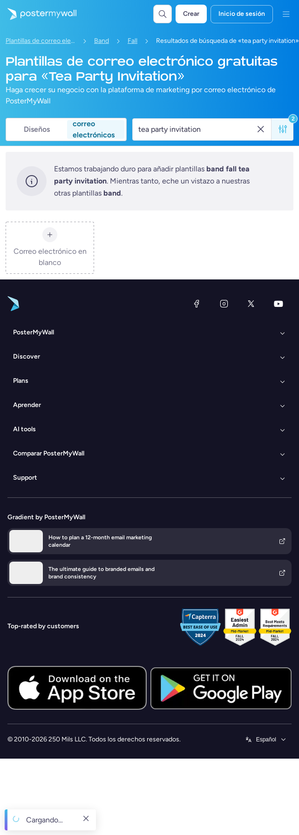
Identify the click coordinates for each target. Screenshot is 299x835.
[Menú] (286, 14)
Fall (132, 41)
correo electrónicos (94, 129)
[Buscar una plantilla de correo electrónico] (196, 129)
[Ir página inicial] (38, 14)
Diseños (37, 129)
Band (101, 41)
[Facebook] (196, 303)
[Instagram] (224, 303)
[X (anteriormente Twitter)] (251, 303)
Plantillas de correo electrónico (40, 41)
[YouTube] (278, 303)
